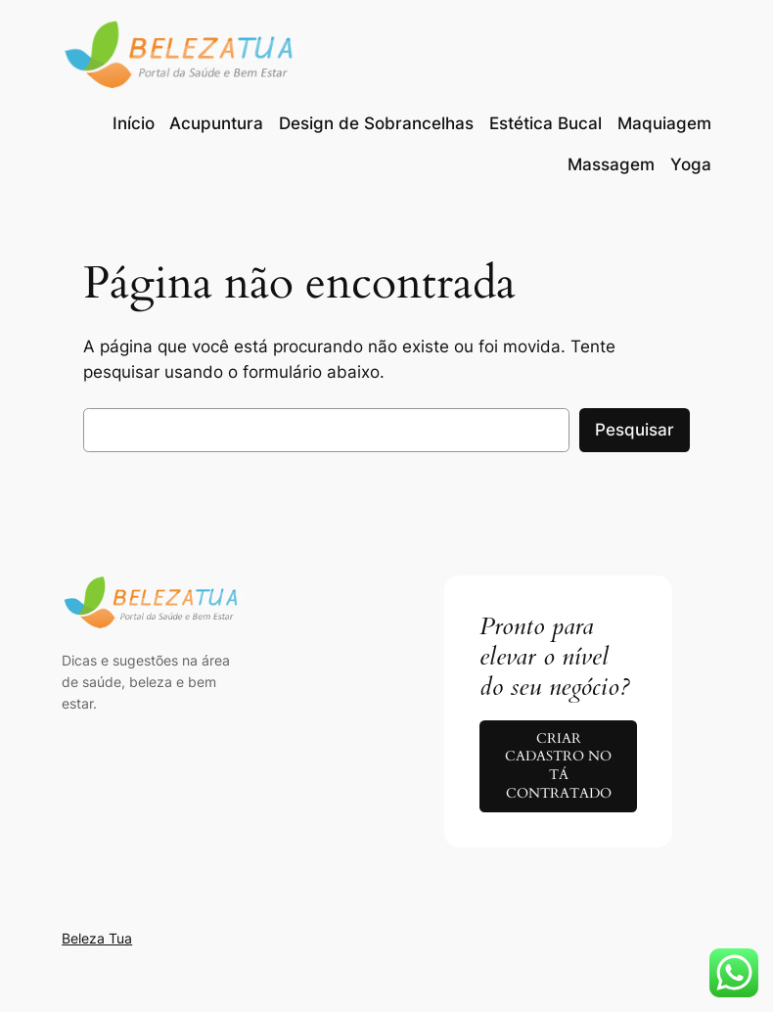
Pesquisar (634, 429)
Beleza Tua (97, 938)
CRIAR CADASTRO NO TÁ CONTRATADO (558, 766)
